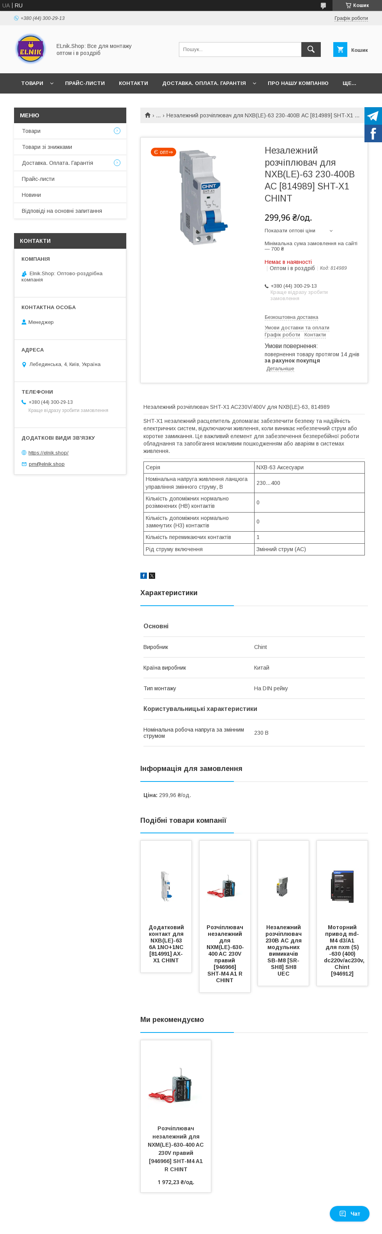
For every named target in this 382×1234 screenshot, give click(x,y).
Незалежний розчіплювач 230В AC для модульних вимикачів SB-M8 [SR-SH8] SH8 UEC (284, 950)
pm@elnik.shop (47, 464)
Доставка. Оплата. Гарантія (204, 83)
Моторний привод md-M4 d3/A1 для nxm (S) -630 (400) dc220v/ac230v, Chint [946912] (345, 950)
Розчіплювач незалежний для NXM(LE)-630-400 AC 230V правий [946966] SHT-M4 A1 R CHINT (226, 953)
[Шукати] (311, 49)
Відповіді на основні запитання (62, 211)
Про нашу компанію (298, 83)
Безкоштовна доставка (291, 317)
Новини (31, 195)
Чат (349, 1213)
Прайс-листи (85, 83)
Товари (32, 83)
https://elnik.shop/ (48, 453)
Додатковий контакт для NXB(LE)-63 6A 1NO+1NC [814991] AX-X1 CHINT (167, 944)
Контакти (133, 83)
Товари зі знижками (47, 147)
